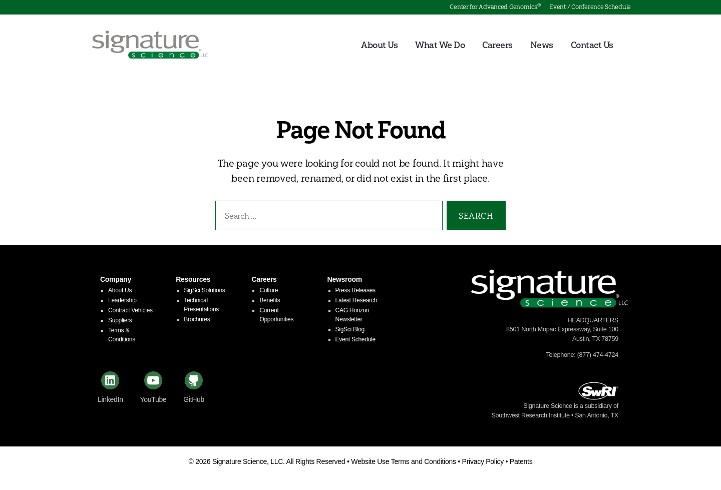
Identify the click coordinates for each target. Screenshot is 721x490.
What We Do (440, 46)
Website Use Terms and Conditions (403, 463)
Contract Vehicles (130, 311)
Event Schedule (355, 340)
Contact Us (592, 46)
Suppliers (120, 321)
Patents (521, 463)
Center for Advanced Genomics (495, 7)
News (541, 46)
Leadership (122, 301)
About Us (379, 46)
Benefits (269, 301)
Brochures (197, 320)
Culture (268, 291)
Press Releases (355, 291)
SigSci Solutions (204, 291)
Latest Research (356, 301)
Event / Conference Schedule (590, 7)
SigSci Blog (350, 330)
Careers (497, 46)
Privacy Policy (483, 463)
